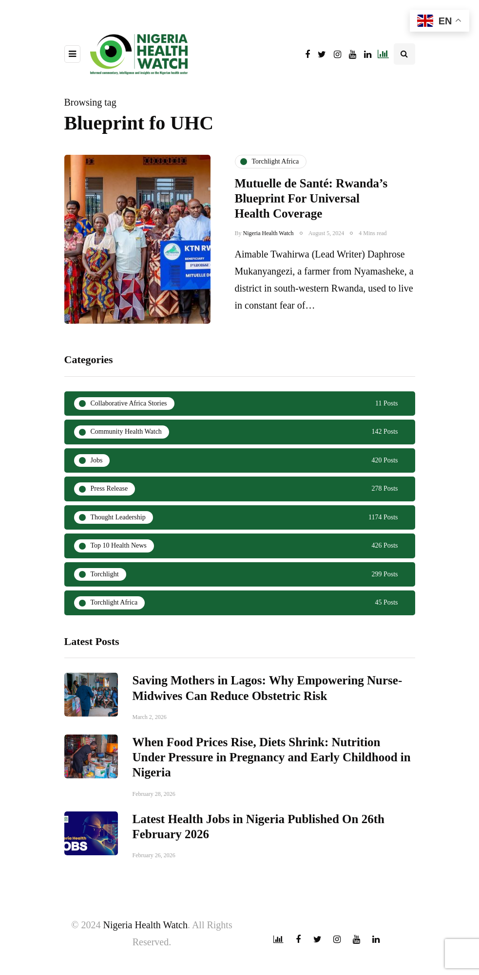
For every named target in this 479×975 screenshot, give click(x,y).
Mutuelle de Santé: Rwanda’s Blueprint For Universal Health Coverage (311, 199)
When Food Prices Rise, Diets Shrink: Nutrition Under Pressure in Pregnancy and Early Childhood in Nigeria (272, 833)
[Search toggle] (404, 54)
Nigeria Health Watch (268, 233)
